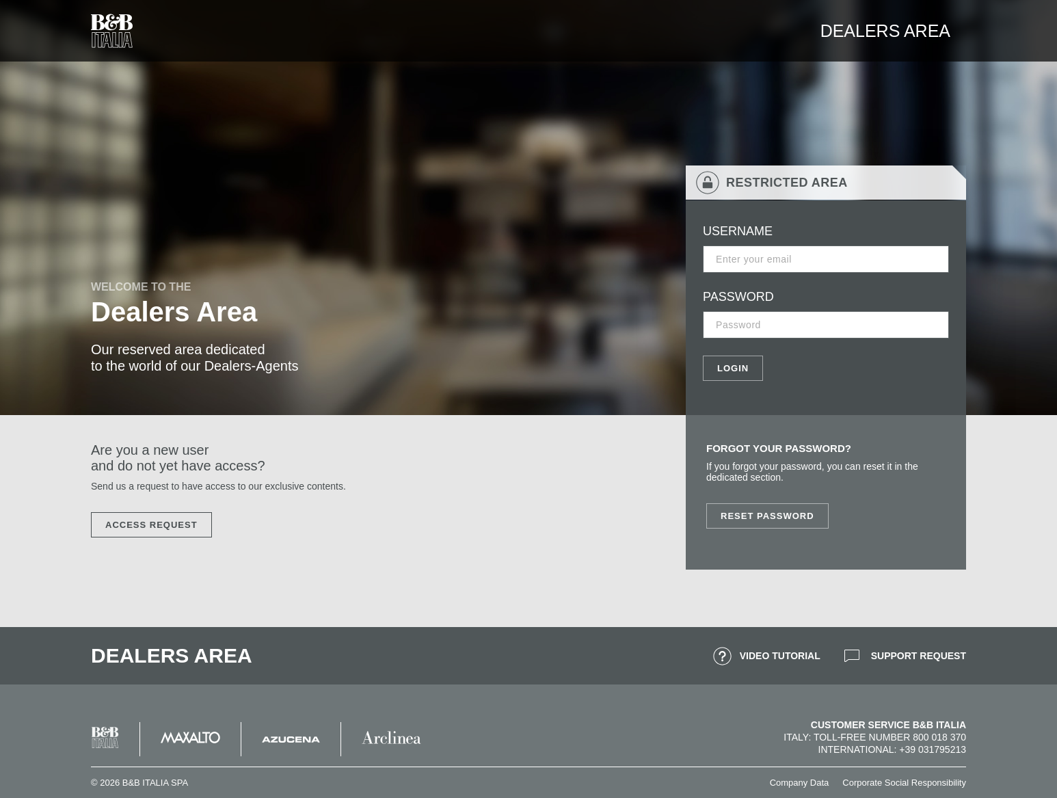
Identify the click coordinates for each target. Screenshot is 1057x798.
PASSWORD (738, 297)
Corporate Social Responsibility (904, 782)
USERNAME (738, 231)
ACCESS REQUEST (151, 525)
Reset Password (767, 516)
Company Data (799, 782)
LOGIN (733, 368)
